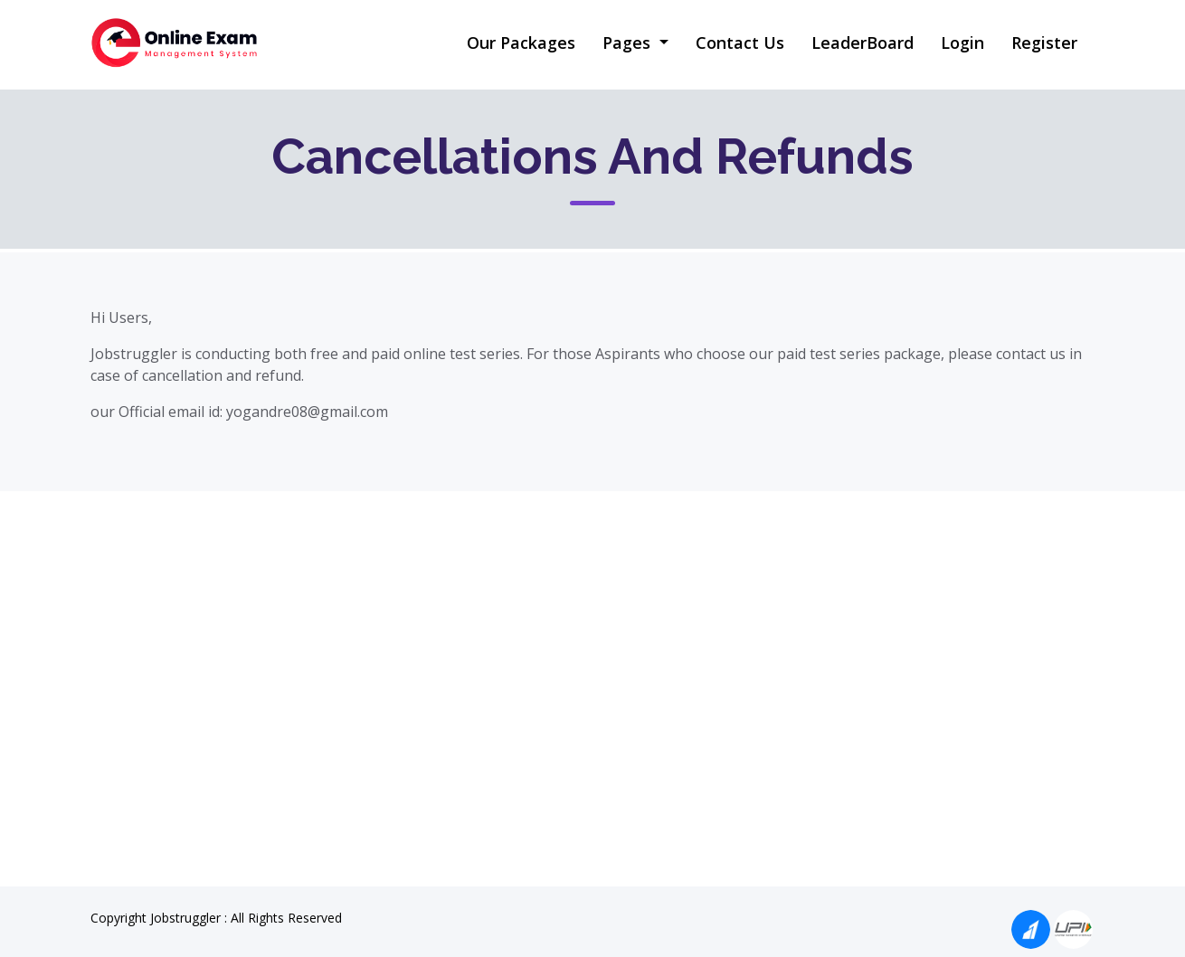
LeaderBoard (862, 42)
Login (962, 42)
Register (1044, 42)
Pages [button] (628, 42)
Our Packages (521, 42)
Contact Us (740, 42)
